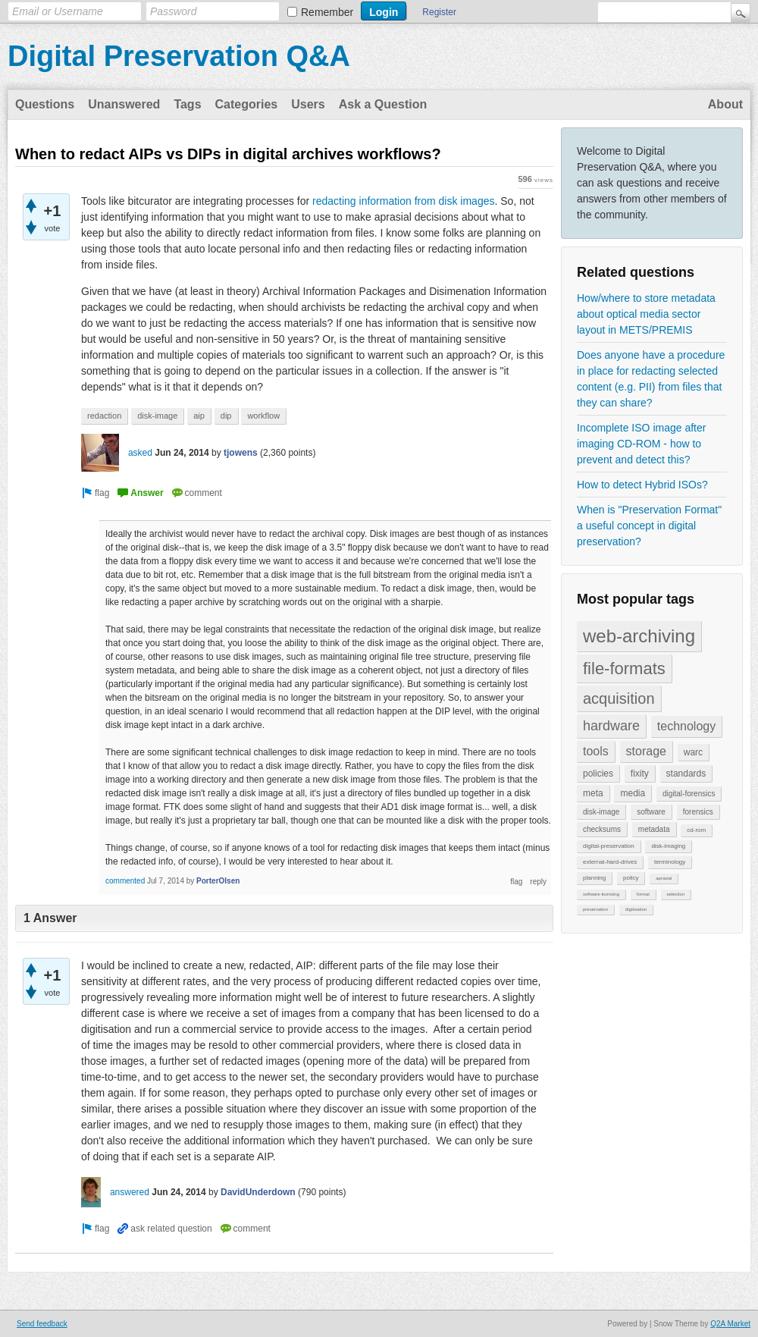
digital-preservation (608, 846)
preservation (595, 909)
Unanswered (124, 104)
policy (630, 877)
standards (686, 773)
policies (598, 773)
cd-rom (696, 830)
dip (226, 415)
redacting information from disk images (403, 201)
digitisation (636, 909)
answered (129, 1192)
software (651, 812)
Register (439, 12)
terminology (669, 861)
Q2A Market (730, 1324)
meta (593, 793)
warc (693, 752)
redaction (104, 415)
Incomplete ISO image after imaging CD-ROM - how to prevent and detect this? (641, 444)
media (632, 793)
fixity (640, 773)
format (643, 894)
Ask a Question (383, 104)
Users (307, 104)
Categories (246, 104)
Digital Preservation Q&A (179, 56)
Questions (44, 104)
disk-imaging (668, 846)
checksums (602, 829)
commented (125, 881)
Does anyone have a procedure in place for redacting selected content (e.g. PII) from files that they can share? (651, 379)
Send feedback (42, 1324)
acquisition (619, 698)
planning (594, 877)
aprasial (664, 878)
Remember (327, 12)
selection (676, 894)
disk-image (601, 812)
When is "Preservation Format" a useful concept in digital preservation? (649, 526)
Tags (187, 104)
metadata (654, 829)
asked (140, 452)
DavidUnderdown (258, 1192)
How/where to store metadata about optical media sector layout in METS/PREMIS (646, 314)
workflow (263, 415)
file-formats (624, 668)
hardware (611, 725)
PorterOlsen (218, 881)
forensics (698, 812)
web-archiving (639, 636)
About (725, 104)
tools (596, 751)
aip (199, 415)
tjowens (241, 452)
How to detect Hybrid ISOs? (642, 485)
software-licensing (601, 894)
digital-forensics (688, 793)
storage (646, 751)
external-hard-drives (610, 861)
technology (686, 726)
